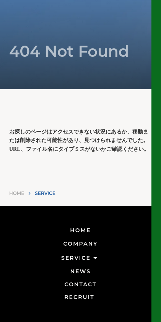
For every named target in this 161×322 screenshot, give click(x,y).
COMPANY (80, 243)
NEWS (80, 271)
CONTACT (81, 284)
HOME (16, 193)
